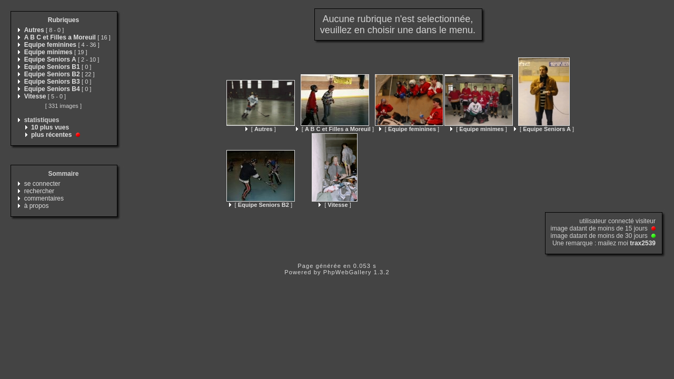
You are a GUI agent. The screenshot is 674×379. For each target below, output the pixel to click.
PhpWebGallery (347, 272)
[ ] (260, 129)
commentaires (44, 198)
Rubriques (63, 20)
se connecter (42, 183)
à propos (36, 206)
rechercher (39, 191)
